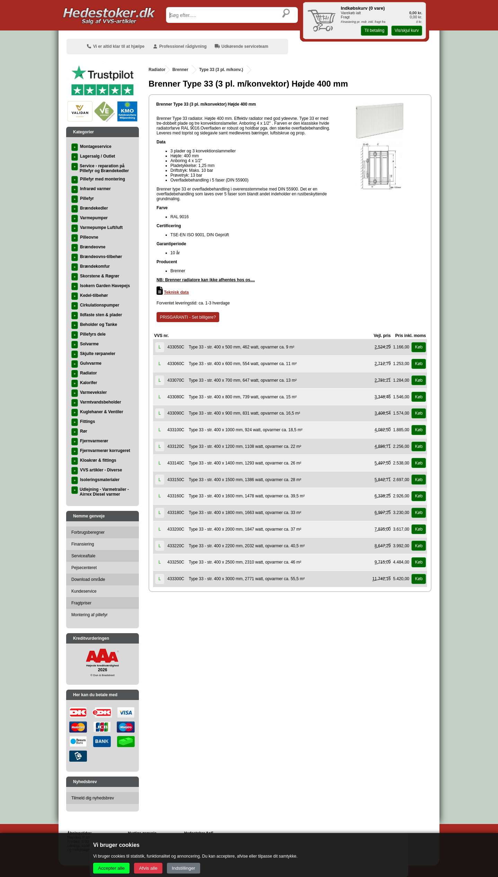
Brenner (180, 69)
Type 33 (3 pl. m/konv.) (221, 69)
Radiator (157, 69)
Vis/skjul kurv (406, 30)
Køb (419, 347)
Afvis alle (148, 868)
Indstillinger (183, 868)
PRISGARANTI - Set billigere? (188, 317)
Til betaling (374, 30)
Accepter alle (111, 868)
